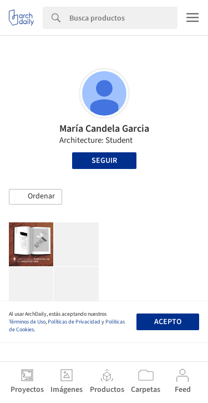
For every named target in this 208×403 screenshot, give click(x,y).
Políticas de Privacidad (74, 322)
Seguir (104, 160)
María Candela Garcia (104, 129)
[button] (35, 197)
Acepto (167, 321)
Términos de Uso (27, 322)
